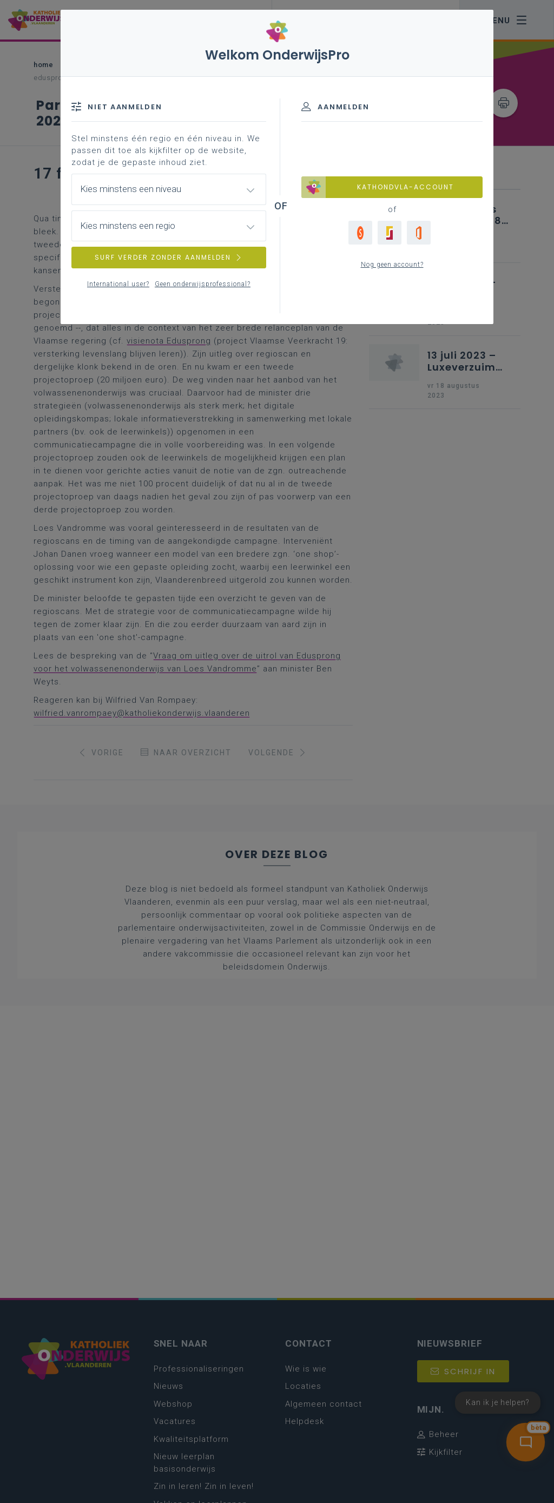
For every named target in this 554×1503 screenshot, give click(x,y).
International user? (118, 284)
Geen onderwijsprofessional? (202, 284)
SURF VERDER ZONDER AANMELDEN (169, 257)
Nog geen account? (392, 264)
